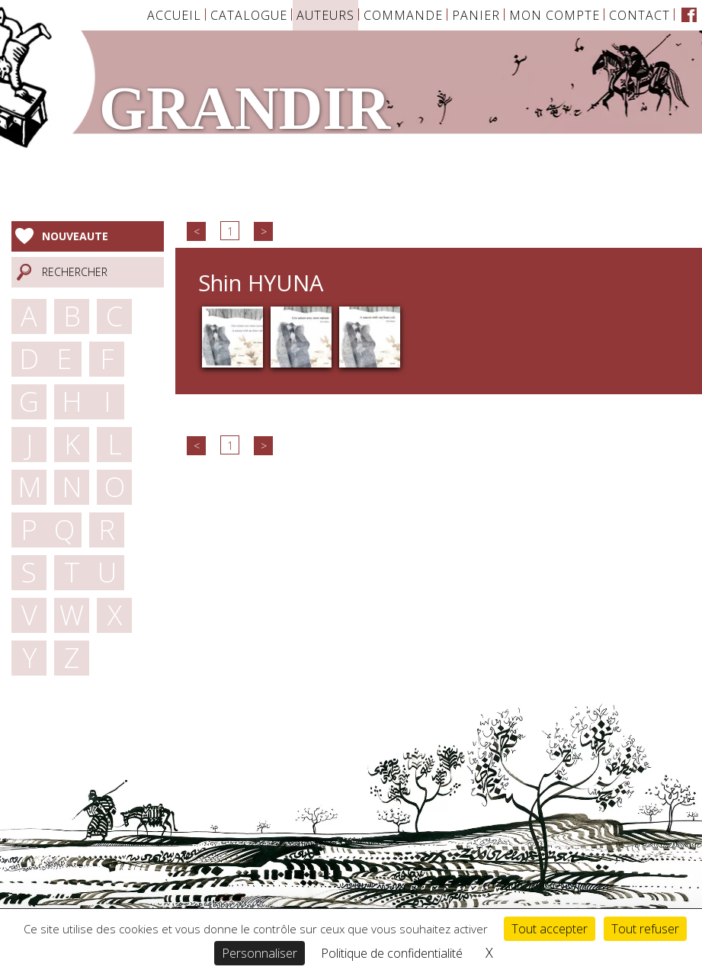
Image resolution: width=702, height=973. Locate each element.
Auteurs (325, 15)
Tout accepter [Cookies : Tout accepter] (549, 928)
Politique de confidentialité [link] (392, 953)
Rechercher (74, 272)
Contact (639, 15)
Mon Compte (554, 15)
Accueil (174, 15)
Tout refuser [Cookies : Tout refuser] (645, 928)
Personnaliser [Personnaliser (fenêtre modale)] (259, 953)
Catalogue (248, 15)
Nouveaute (75, 236)
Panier (476, 15)
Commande (403, 15)
